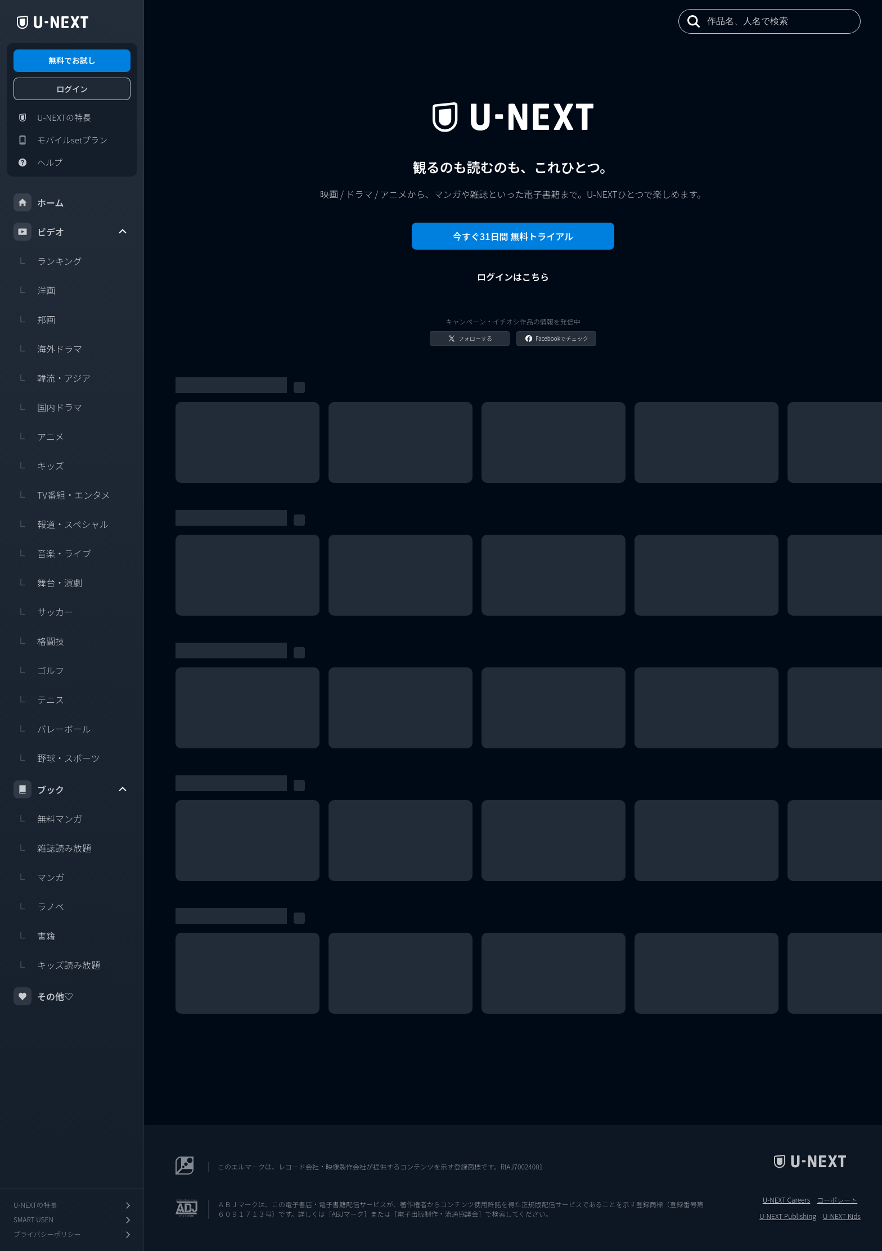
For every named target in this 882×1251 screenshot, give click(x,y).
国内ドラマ (48, 407)
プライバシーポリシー (73, 1234)
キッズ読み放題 (57, 965)
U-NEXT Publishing (787, 1216)
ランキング (48, 261)
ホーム (39, 202)
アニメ (39, 436)
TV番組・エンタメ (62, 495)
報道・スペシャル (61, 524)
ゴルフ (39, 670)
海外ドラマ (48, 349)
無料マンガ (48, 819)
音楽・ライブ (52, 553)
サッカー (43, 612)
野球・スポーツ (57, 758)
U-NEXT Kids (842, 1216)
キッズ (39, 466)
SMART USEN (73, 1219)
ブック (71, 789)
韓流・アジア (52, 378)
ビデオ (71, 232)
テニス (39, 699)
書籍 (34, 936)
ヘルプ (38, 162)
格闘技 (39, 641)
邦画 (34, 319)
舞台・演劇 (48, 582)
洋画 (34, 290)
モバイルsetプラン (60, 140)
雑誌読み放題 (52, 848)
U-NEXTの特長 (52, 118)
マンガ (39, 877)
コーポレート (837, 1199)
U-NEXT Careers (787, 1199)
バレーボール (52, 729)
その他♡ (43, 996)
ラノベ (39, 906)
